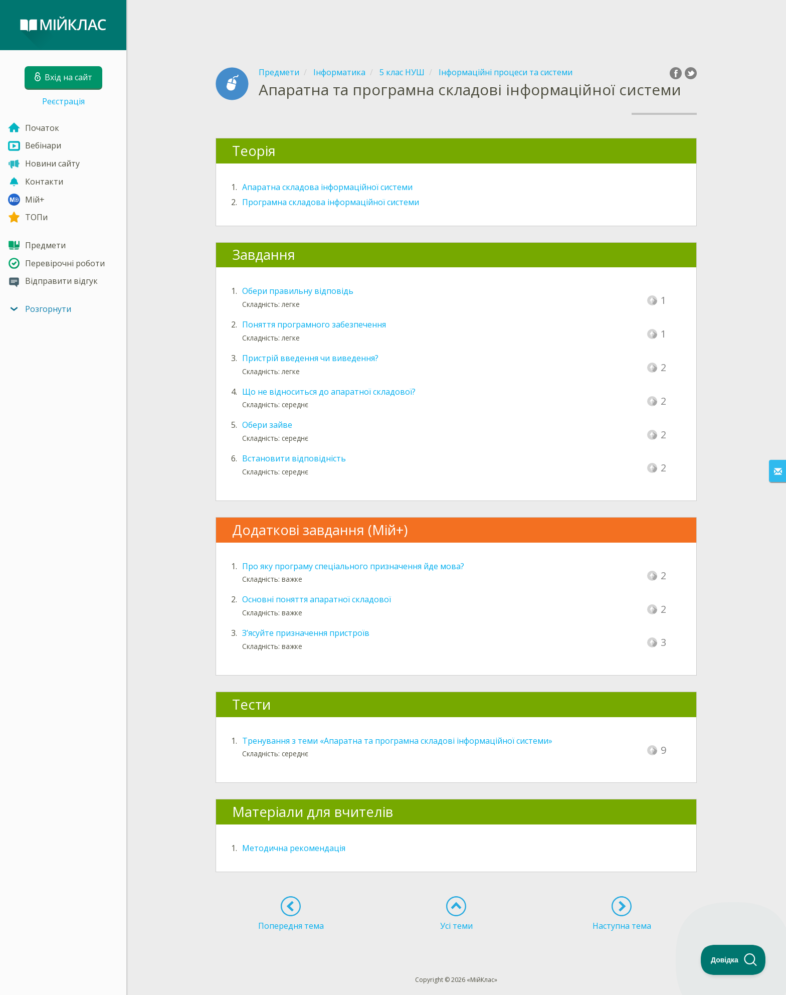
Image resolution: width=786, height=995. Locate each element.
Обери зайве (267, 424)
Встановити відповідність (294, 458)
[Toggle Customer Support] (733, 960)
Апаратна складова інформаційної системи (327, 187)
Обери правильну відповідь (297, 290)
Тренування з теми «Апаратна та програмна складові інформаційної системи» (397, 740)
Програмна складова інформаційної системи (330, 202)
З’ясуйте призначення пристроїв (305, 632)
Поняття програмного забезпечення (314, 324)
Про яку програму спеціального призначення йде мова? (353, 566)
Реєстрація (63, 101)
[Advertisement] (456, 25)
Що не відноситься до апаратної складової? (329, 391)
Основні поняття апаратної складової (316, 599)
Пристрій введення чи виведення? (310, 358)
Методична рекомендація (293, 848)
